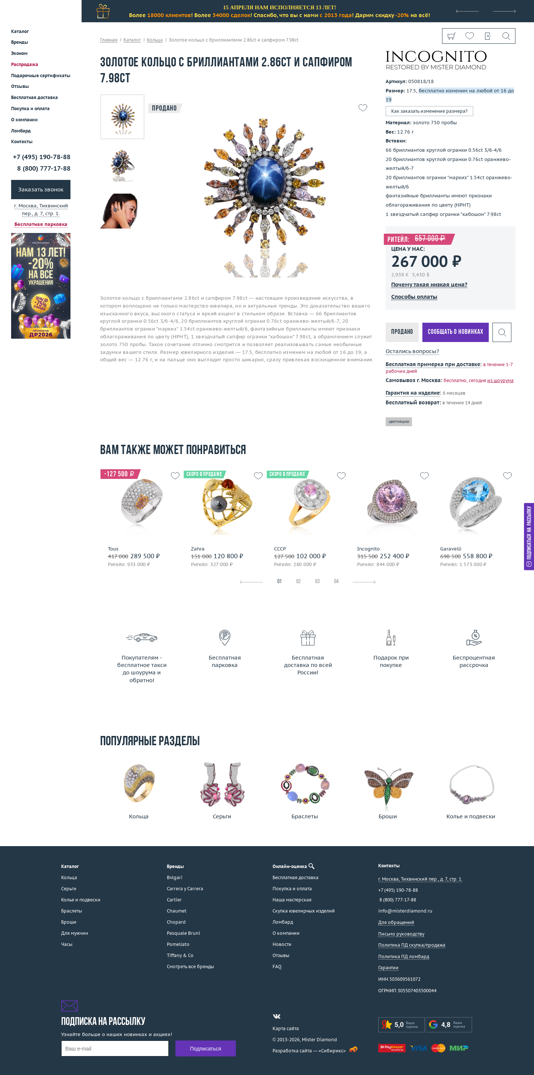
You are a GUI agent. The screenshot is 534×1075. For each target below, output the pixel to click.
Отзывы (20, 86)
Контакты (22, 141)
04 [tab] (336, 582)
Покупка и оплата (30, 108)
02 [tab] (298, 582)
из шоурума (500, 380)
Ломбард (21, 131)
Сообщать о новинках (455, 332)
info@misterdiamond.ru (405, 911)
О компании (24, 119)
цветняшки (399, 421)
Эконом (19, 53)
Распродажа (24, 64)
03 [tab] (317, 582)
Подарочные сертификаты (40, 75)
